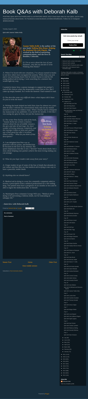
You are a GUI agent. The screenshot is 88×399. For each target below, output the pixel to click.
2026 (64, 81)
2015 (64, 368)
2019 (64, 359)
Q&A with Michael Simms (70, 162)
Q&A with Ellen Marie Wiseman (72, 118)
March (66, 347)
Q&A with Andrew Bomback (71, 271)
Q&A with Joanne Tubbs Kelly (72, 291)
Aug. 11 (66, 273)
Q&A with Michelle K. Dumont (71, 146)
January (66, 351)
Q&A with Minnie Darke (70, 192)
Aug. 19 (66, 211)
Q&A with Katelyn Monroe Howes (72, 245)
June (65, 340)
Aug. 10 (66, 282)
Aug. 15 (66, 241)
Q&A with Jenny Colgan (70, 304)
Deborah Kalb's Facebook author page (72, 65)
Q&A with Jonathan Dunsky (71, 153)
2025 (64, 83)
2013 (64, 373)
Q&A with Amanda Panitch (71, 280)
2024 (64, 85)
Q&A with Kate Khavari (70, 199)
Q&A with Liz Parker (69, 174)
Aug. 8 (65, 302)
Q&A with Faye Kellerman (70, 181)
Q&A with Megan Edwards (71, 236)
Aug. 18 (66, 218)
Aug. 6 (65, 311)
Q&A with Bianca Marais (70, 160)
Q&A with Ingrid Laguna (70, 318)
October (66, 97)
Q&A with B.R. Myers (69, 172)
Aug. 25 (66, 167)
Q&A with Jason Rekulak (70, 268)
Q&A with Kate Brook (69, 257)
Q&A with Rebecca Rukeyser (71, 250)
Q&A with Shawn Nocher (70, 243)
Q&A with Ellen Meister (70, 116)
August (66, 101)
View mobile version (29, 266)
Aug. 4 (65, 332)
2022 (64, 90)
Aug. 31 (66, 114)
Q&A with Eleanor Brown (70, 149)
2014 (64, 370)
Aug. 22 (66, 197)
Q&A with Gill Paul (69, 227)
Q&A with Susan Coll (69, 234)
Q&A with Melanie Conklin (71, 130)
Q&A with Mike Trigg (69, 229)
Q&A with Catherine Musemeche (72, 185)
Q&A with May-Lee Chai (70, 103)
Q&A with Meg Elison (69, 106)
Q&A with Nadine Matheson (71, 195)
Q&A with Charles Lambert (71, 325)
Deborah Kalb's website (68, 63)
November (67, 94)
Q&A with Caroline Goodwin (71, 298)
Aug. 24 (66, 178)
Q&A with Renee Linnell (70, 220)
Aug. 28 (66, 139)
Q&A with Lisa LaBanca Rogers (72, 316)
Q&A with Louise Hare (70, 295)
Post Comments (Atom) (16, 271)
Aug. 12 (66, 264)
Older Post (53, 262)
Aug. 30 (66, 125)
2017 (64, 363)
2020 (64, 356)
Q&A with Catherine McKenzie (72, 169)
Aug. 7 (65, 307)
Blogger (47, 393)
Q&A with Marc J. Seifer (70, 123)
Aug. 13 (66, 255)
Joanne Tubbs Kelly (31, 46)
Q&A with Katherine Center (71, 141)
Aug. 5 (65, 321)
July (65, 337)
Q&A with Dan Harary (69, 132)
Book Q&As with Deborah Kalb (40, 11)
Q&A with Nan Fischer (70, 323)
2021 (64, 354)
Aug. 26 (66, 155)
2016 (64, 366)
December (67, 92)
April (65, 344)
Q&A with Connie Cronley (70, 275)
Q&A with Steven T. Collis (70, 262)
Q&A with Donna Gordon (70, 215)
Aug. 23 (66, 190)
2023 (64, 88)
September (67, 99)
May (65, 342)
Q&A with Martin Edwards (70, 121)
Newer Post (7, 262)
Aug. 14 (66, 248)
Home (30, 262)
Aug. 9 (65, 293)
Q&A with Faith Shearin (70, 108)
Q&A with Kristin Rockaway (71, 158)
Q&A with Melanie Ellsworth (71, 188)
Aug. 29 (66, 135)
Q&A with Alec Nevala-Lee (71, 137)
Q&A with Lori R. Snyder (70, 202)
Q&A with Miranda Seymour (71, 213)
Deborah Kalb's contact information (71, 61)
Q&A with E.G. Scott (69, 252)
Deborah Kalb (67, 381)
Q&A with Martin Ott (69, 208)
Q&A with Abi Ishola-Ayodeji (71, 266)
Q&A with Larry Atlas (69, 165)
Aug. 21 (66, 204)
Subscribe (73, 45)
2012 (64, 375)
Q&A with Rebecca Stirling (71, 328)
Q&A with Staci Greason (70, 335)
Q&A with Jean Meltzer (70, 285)
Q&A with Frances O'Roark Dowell (73, 128)
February (66, 349)
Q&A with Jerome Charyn (70, 183)
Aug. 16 (66, 232)
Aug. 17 (66, 225)
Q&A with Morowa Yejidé (70, 259)
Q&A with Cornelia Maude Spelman (73, 206)
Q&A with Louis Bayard (70, 314)
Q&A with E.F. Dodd (69, 151)
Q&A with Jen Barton (69, 238)
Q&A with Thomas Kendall (71, 300)
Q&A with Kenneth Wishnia (71, 330)
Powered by (73, 50)
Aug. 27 (66, 144)
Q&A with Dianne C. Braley (71, 176)
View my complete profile (67, 383)
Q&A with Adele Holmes (70, 278)
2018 (64, 361)
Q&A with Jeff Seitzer (69, 222)
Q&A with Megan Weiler (70, 309)
